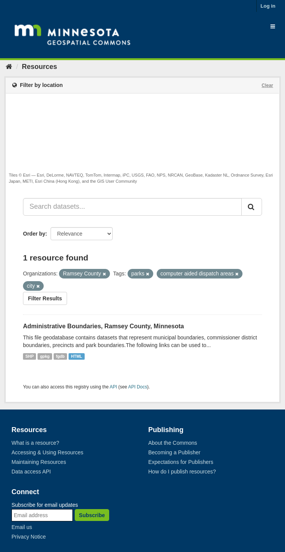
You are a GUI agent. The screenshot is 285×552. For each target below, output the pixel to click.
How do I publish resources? (182, 471)
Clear (267, 85)
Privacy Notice (28, 537)
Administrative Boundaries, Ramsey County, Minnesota (103, 326)
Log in (267, 6)
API (113, 387)
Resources (39, 66)
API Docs (137, 387)
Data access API (31, 471)
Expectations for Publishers (180, 462)
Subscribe (92, 515)
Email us (21, 527)
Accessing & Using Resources (47, 452)
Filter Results (45, 298)
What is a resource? (35, 443)
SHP (29, 356)
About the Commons (172, 443)
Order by (34, 234)
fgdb (60, 356)
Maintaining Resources (38, 462)
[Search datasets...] (132, 207)
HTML (76, 356)
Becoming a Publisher (174, 452)
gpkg (44, 356)
